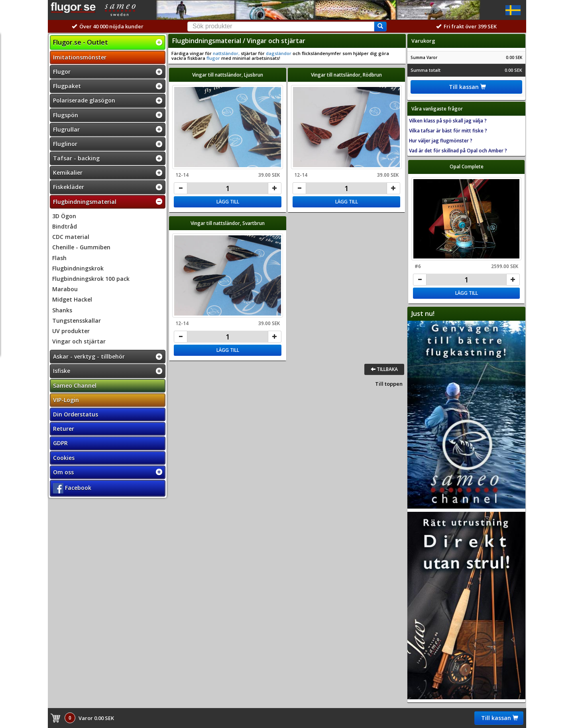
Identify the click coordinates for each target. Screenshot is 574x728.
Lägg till (227, 201)
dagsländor (279, 53)
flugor (213, 58)
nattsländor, (226, 53)
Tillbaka (384, 369)
